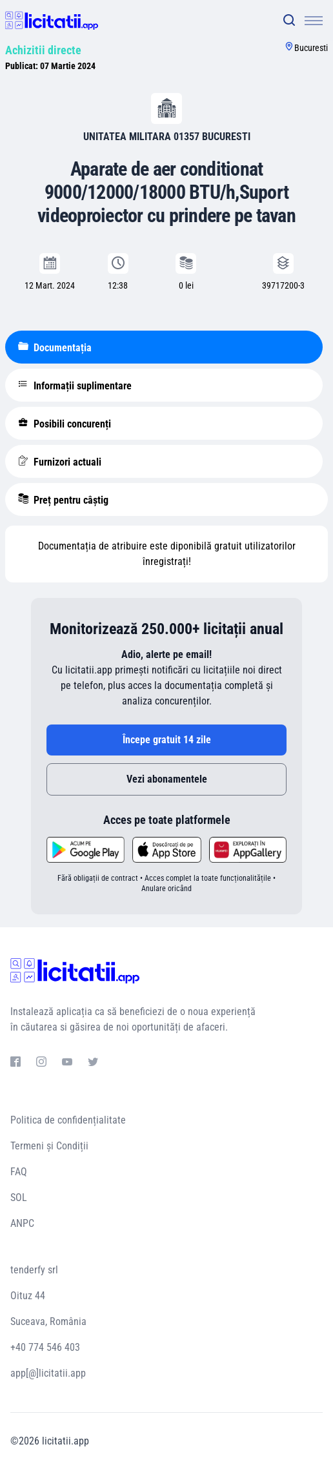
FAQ (18, 1172)
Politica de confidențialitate (68, 1120)
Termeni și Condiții (49, 1146)
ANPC (22, 1223)
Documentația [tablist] (55, 347)
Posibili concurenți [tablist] (64, 423)
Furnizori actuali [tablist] (59, 461)
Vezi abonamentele (166, 779)
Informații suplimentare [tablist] (75, 385)
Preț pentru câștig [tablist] (63, 499)
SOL (18, 1197)
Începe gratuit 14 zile (167, 740)
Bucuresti (311, 48)
